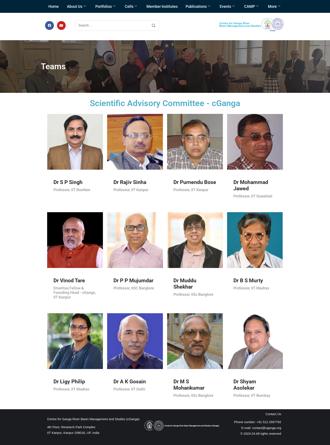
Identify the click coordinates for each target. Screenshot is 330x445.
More (274, 6)
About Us (76, 6)
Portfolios (105, 6)
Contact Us (273, 414)
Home (53, 6)
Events (227, 6)
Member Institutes (162, 6)
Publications (198, 6)
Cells (131, 6)
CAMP (251, 6)
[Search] (153, 25)
